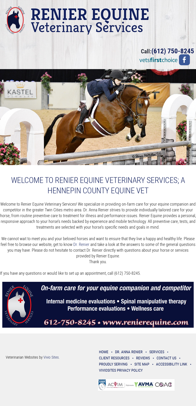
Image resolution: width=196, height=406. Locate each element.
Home (103, 351)
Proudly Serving (113, 364)
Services (156, 351)
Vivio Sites (51, 357)
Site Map (141, 364)
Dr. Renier (81, 244)
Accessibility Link (171, 364)
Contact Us (166, 358)
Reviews (143, 358)
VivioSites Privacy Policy (121, 370)
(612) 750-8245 (172, 50)
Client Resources (114, 358)
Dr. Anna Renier (129, 351)
